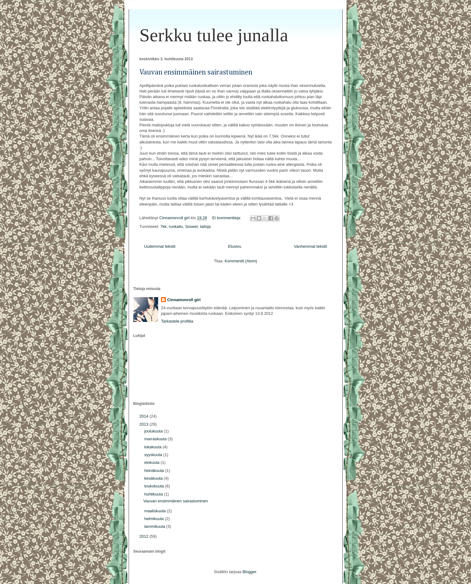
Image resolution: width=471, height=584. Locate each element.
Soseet (191, 226)
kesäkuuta (154, 478)
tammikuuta (155, 526)
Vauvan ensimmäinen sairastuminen (196, 72)
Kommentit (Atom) (241, 261)
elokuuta (152, 462)
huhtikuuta (154, 494)
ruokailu (176, 226)
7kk (163, 226)
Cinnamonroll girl (184, 299)
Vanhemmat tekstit (310, 246)
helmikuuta (154, 518)
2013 (145, 424)
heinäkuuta (154, 470)
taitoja (205, 226)
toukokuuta (154, 486)
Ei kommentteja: (227, 217)
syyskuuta (153, 454)
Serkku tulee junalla (214, 35)
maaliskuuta (155, 511)
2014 (145, 416)
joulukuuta (154, 431)
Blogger (249, 571)
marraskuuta (156, 439)
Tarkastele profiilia (177, 321)
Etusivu (234, 246)
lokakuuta (153, 447)
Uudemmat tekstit (160, 246)
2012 (145, 536)
